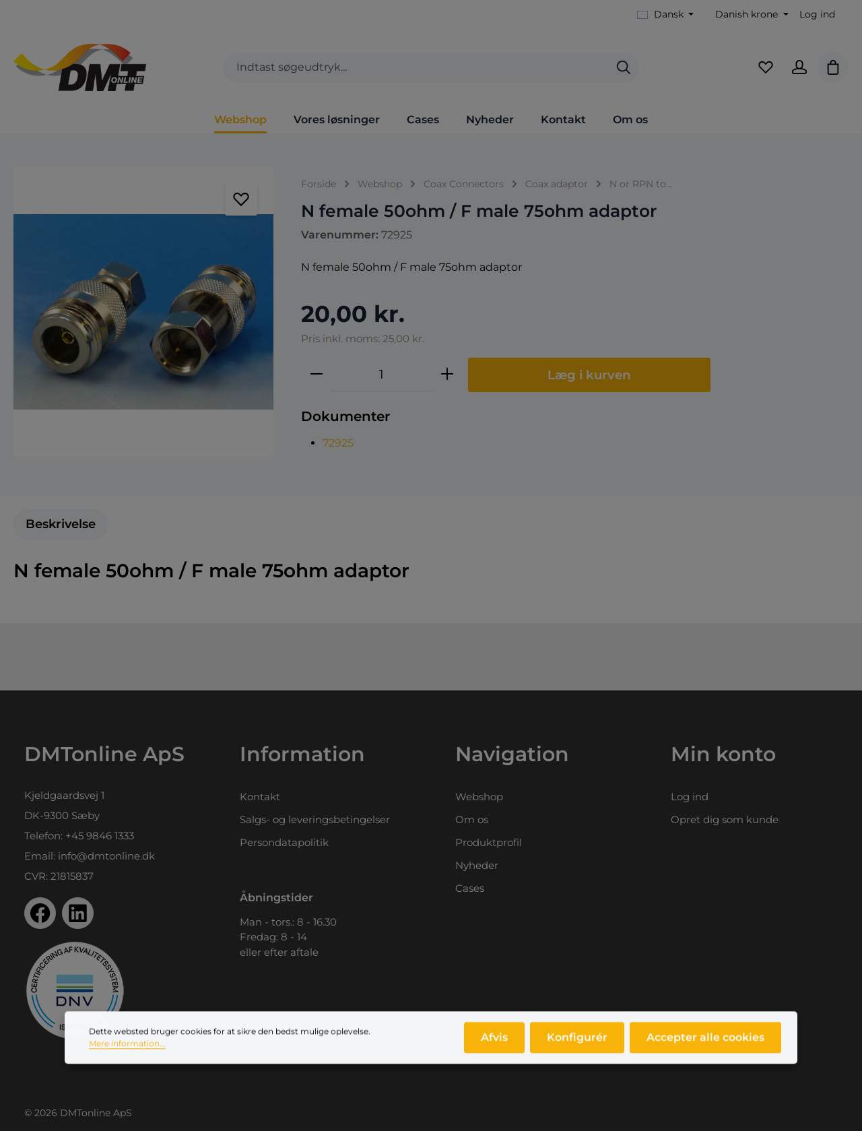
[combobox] (416, 68)
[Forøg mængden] (447, 374)
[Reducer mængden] (316, 374)
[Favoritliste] (765, 67)
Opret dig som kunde (724, 819)
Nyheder (476, 865)
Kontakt (260, 796)
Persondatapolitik (284, 842)
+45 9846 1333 (99, 835)
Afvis (494, 1042)
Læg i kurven (589, 375)
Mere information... (127, 1048)
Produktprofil (488, 842)
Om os (471, 819)
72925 (338, 443)
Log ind (817, 14)
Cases (469, 888)
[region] (144, 312)
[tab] (60, 524)
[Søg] (623, 68)
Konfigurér (577, 1042)
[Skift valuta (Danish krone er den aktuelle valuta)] (750, 14)
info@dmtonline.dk (106, 855)
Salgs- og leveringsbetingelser (315, 819)
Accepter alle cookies (705, 1042)
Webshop (479, 796)
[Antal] (381, 374)
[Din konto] (799, 67)
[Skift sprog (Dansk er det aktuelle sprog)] (665, 14)
